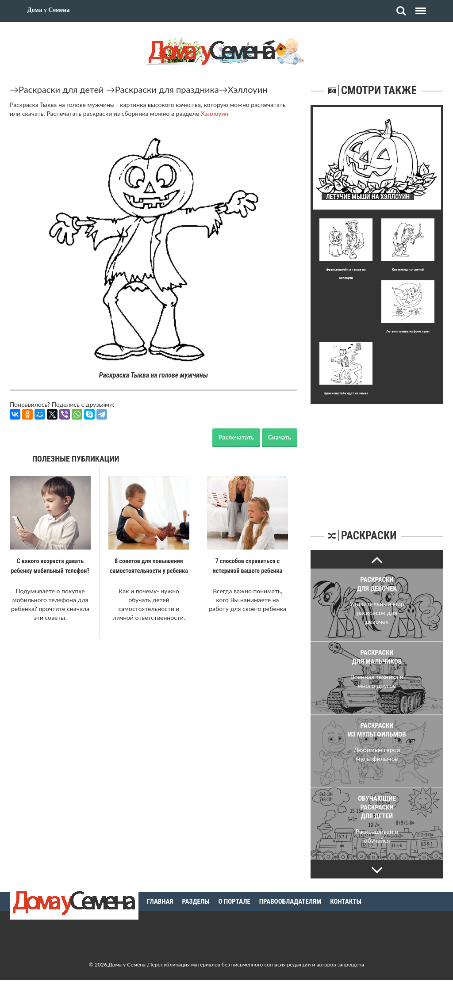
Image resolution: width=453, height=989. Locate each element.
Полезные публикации (75, 458)
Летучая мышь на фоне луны (408, 331)
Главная (160, 901)
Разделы (195, 901)
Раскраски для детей (61, 89)
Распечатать (236, 437)
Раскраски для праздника (167, 89)
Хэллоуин (248, 89)
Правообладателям (290, 901)
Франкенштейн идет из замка (346, 393)
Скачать (279, 437)
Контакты (345, 901)
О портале (234, 901)
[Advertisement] (377, 459)
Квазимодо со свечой (408, 269)
